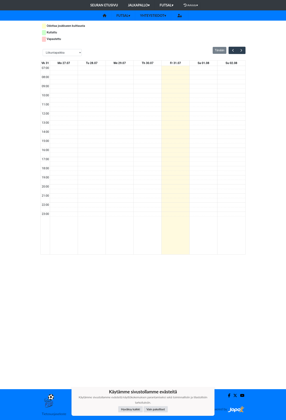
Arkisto (191, 5)
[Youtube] (240, 395)
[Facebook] (227, 395)
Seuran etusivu (104, 5)
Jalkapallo (139, 5)
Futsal (166, 5)
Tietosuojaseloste (54, 414)
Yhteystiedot (153, 16)
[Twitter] (233, 395)
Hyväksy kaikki (130, 409)
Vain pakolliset (155, 409)
